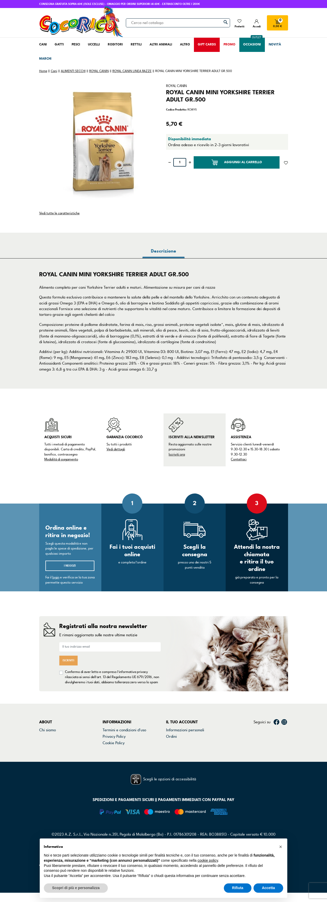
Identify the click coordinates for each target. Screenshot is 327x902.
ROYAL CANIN (176, 86)
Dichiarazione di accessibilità (127, 750)
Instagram (284, 722)
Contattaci (239, 459)
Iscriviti (68, 660)
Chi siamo (47, 730)
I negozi (70, 565)
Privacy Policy (114, 736)
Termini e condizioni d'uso (124, 730)
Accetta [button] (268, 888)
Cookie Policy (114, 743)
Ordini (171, 736)
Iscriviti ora (177, 454)
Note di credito (178, 743)
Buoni (171, 756)
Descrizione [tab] (163, 251)
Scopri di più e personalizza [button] (76, 888)
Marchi (45, 750)
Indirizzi (172, 750)
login (55, 577)
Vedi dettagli (116, 449)
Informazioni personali (185, 730)
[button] (280, 847)
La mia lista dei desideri (186, 763)
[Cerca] (178, 22)
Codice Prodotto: (176, 109)
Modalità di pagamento (61, 459)
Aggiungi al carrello (236, 162)
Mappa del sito (115, 756)
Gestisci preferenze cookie (125, 763)
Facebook (276, 722)
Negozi (45, 743)
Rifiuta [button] (237, 888)
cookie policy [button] (208, 860)
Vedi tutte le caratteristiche (59, 213)
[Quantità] (179, 162)
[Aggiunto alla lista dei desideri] (286, 162)
